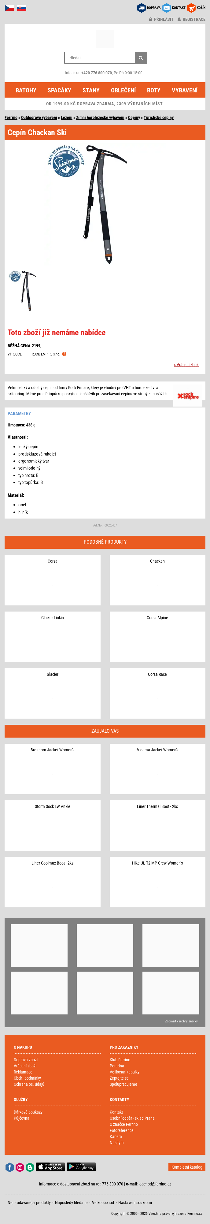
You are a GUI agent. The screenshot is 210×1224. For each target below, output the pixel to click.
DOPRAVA (154, 8)
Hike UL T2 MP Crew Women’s (157, 863)
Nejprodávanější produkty (29, 1202)
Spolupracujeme (123, 1084)
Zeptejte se (119, 1078)
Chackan (157, 561)
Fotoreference (122, 1130)
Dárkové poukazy (28, 1112)
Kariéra (116, 1136)
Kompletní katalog (186, 1167)
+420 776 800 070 (96, 72)
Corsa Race (157, 674)
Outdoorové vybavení (39, 117)
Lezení (66, 117)
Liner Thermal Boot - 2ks (157, 806)
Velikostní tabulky (124, 1072)
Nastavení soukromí (135, 1202)
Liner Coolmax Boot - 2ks (52, 863)
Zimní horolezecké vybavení (100, 117)
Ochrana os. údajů (29, 1084)
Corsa (52, 561)
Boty (153, 90)
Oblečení (123, 90)
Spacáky (59, 90)
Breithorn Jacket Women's (52, 749)
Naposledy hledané (71, 1202)
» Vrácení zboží (186, 364)
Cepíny (134, 117)
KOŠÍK (201, 8)
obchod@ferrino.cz (155, 1183)
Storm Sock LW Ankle (52, 806)
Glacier (52, 674)
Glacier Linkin (52, 617)
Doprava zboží (26, 1059)
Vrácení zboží (25, 1065)
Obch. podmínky (27, 1078)
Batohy (26, 90)
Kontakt (116, 1112)
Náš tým (117, 1142)
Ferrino (11, 117)
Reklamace (23, 1072)
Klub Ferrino (120, 1059)
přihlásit (161, 19)
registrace (191, 19)
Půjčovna (21, 1118)
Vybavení (184, 90)
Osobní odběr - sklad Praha (132, 1118)
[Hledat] (141, 58)
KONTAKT (179, 8)
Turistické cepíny (159, 117)
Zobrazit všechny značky (181, 1021)
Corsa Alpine (157, 617)
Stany (91, 90)
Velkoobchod (103, 1202)
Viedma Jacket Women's (157, 749)
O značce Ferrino (124, 1124)
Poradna (117, 1065)
